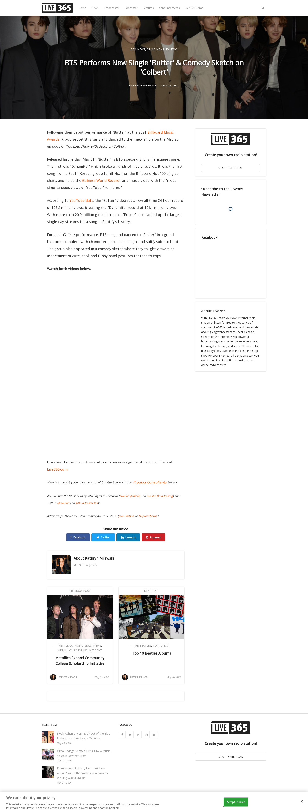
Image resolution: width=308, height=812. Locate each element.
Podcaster (131, 8)
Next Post (151, 591)
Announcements (169, 8)
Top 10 (157, 645)
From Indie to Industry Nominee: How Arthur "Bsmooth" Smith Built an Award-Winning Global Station (82, 773)
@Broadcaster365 (86, 503)
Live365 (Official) (130, 496)
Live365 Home (194, 8)
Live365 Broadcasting (159, 496)
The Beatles (142, 645)
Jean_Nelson (126, 516)
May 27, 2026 (64, 760)
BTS (133, 49)
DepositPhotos (148, 516)
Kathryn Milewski (99, 558)
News (95, 8)
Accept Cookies (236, 802)
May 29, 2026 (64, 743)
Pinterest (153, 537)
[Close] (301, 801)
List (167, 645)
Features (148, 8)
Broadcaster (111, 8)
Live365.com (57, 469)
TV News (172, 49)
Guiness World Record (100, 180)
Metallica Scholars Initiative (80, 650)
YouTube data (81, 200)
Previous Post (80, 591)
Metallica (65, 645)
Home (82, 8)
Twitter (103, 537)
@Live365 (63, 503)
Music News (155, 49)
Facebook (78, 537)
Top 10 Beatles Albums (151, 653)
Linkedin (128, 537)
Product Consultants (150, 482)
